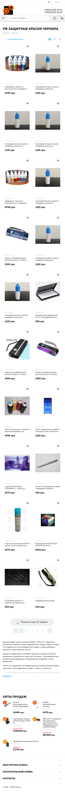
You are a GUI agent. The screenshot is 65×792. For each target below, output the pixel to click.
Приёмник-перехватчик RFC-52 (26, 741)
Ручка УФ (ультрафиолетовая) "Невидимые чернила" (47, 487)
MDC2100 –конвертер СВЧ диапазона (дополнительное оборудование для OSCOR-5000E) (52, 723)
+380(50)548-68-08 (53, 12)
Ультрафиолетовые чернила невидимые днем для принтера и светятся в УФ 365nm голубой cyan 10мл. (16, 145)
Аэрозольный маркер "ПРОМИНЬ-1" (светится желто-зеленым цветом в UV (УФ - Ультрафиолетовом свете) (16, 487)
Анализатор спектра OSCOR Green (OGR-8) (22, 721)
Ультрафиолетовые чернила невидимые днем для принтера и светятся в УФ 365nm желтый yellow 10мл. (47, 145)
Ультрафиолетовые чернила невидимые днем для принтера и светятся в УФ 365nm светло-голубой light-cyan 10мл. (16, 316)
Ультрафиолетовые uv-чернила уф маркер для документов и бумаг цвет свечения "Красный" (15, 602)
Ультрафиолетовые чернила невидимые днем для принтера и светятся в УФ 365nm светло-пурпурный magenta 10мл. (47, 259)
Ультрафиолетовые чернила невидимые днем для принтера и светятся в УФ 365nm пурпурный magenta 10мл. (47, 88)
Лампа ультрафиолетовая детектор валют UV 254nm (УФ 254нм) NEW (15, 373)
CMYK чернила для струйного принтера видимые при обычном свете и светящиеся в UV (17, 430)
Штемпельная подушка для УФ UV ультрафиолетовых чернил (46, 316)
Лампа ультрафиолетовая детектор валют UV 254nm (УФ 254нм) (15, 259)
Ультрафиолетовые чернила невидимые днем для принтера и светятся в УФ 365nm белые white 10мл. (47, 202)
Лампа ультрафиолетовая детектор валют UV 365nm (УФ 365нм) (46, 373)
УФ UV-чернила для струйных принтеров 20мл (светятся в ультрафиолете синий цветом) (47, 430)
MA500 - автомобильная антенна (49, 704)
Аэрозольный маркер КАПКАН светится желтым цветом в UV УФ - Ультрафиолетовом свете (17, 545)
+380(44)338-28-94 (53, 10)
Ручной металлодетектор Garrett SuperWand (20, 704)
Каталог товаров (3, 18)
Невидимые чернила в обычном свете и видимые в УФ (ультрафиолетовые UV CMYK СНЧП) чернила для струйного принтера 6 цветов (17, 202)
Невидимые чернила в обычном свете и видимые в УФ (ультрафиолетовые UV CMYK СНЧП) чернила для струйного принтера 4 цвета (16, 88)
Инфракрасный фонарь (45, 601)
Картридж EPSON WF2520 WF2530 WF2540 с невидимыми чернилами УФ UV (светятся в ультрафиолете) (46, 545)
